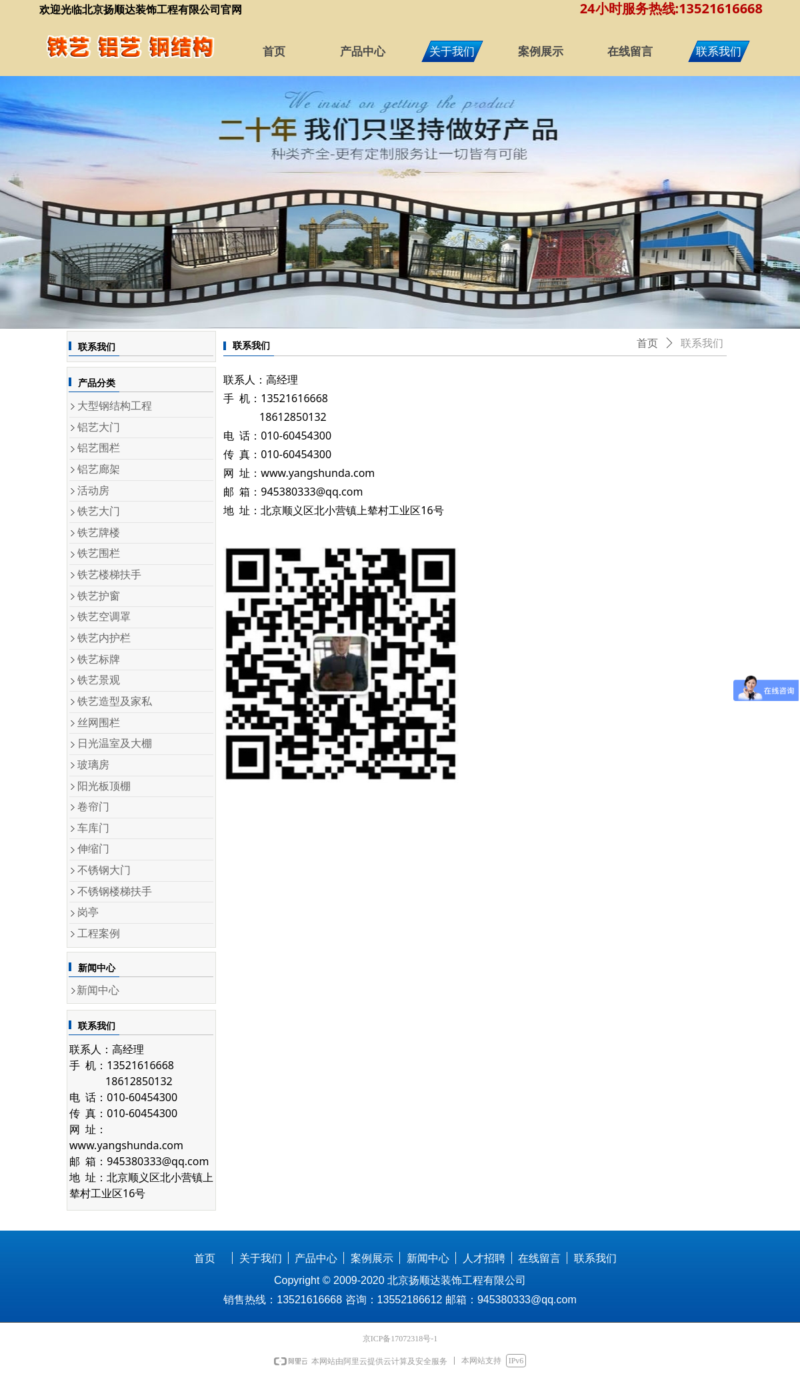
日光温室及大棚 (114, 743)
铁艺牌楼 (98, 532)
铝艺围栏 (98, 448)
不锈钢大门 (104, 870)
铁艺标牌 (98, 659)
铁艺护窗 (98, 596)
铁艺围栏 (98, 553)
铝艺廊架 (98, 469)
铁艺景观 (98, 680)
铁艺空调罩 (104, 616)
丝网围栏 (98, 722)
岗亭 (88, 912)
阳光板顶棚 (104, 786)
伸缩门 (93, 848)
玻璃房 (93, 764)
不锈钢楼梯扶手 (114, 891)
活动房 (93, 490)
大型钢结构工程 (114, 406)
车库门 (93, 828)
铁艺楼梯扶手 (109, 574)
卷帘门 (93, 806)
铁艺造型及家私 (114, 701)
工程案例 (98, 933)
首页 (647, 343)
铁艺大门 (98, 511)
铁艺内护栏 (104, 638)
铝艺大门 (98, 427)
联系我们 (702, 343)
